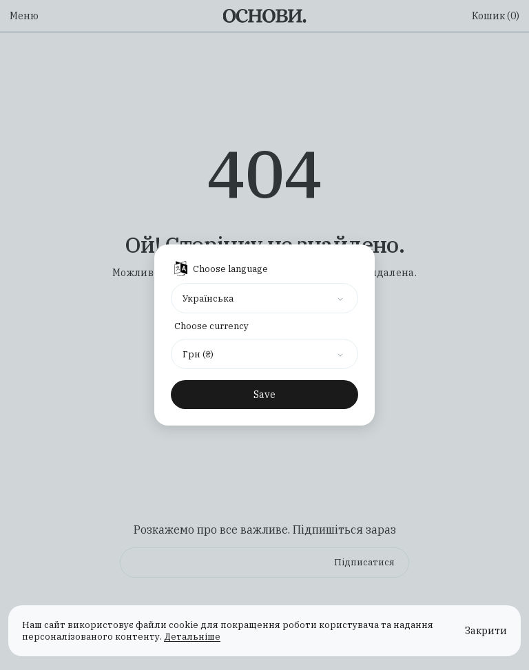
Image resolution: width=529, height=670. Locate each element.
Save (264, 394)
